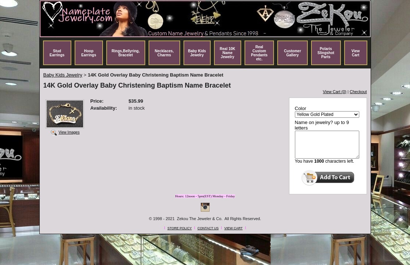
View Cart (356, 53)
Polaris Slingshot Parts (325, 53)
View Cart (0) (334, 91)
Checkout (358, 91)
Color (300, 108)
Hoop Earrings (88, 53)
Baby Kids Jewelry (197, 53)
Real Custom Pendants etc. (259, 53)
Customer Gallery (292, 53)
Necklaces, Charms (164, 53)
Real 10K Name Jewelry (227, 53)
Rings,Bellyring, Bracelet (126, 53)
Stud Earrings (57, 53)
